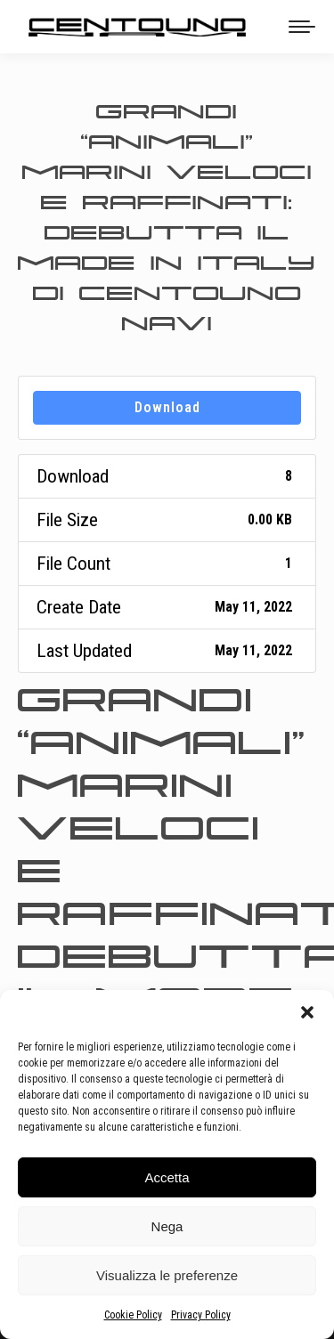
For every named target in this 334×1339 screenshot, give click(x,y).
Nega (167, 1226)
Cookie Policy (133, 1315)
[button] (307, 1012)
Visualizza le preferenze (167, 1275)
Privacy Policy (201, 1315)
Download (167, 407)
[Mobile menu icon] (302, 27)
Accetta (166, 1177)
